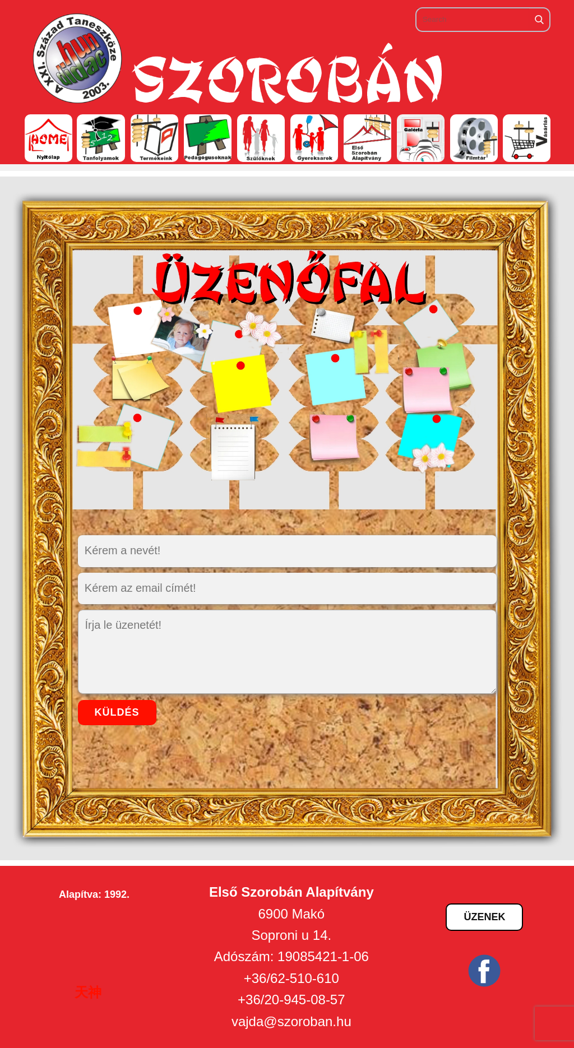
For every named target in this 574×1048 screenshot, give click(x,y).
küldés (117, 712)
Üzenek (484, 916)
